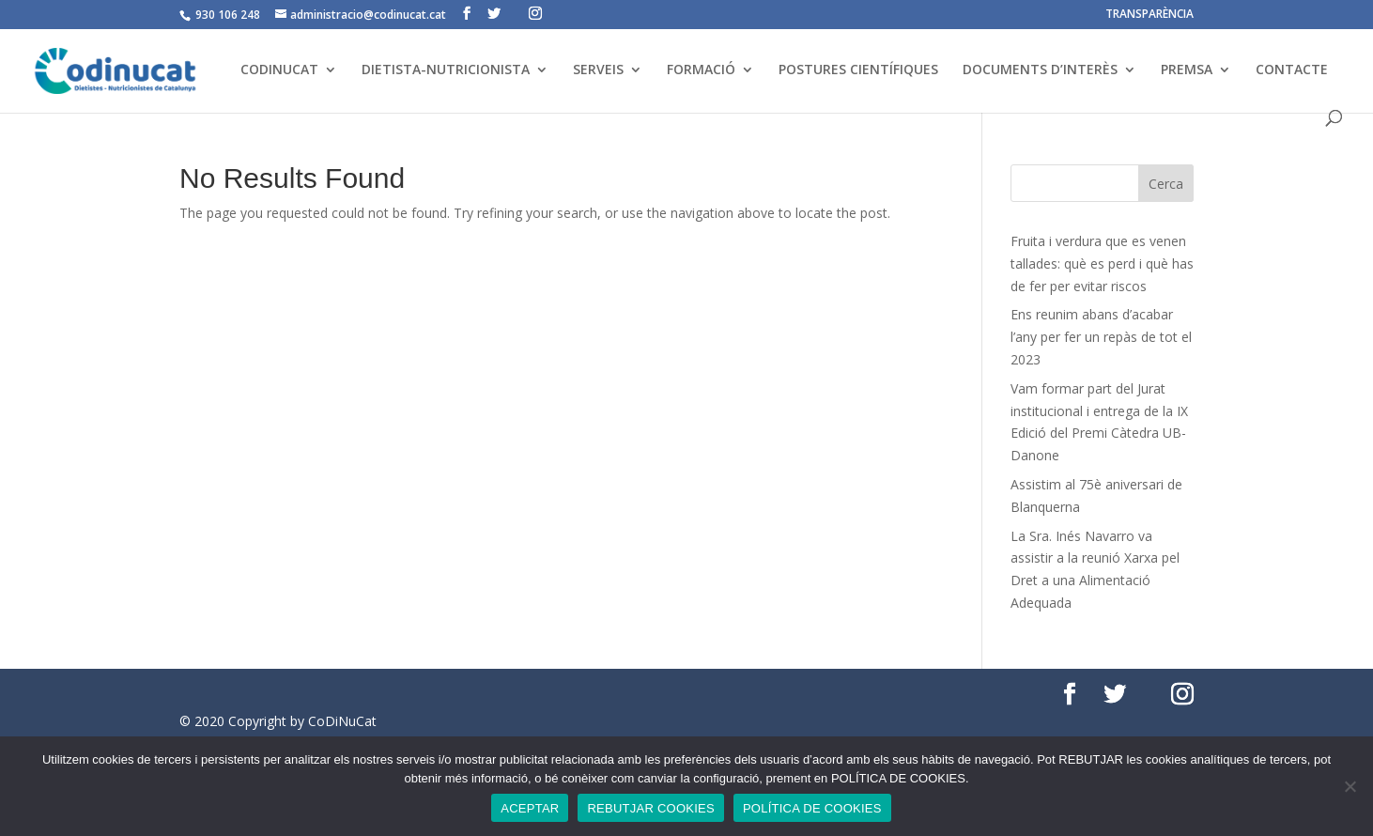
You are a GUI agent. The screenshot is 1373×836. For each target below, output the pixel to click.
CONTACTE (1292, 70)
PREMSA (1186, 70)
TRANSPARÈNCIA (1149, 15)
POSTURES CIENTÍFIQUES (858, 70)
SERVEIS (598, 70)
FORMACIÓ (701, 70)
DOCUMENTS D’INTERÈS (1040, 70)
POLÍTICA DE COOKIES (812, 808)
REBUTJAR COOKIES (650, 808)
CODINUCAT (279, 70)
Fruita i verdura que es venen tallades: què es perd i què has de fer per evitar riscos (1102, 263)
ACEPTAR (530, 808)
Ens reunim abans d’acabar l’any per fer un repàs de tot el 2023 (1101, 336)
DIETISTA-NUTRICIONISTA (446, 70)
